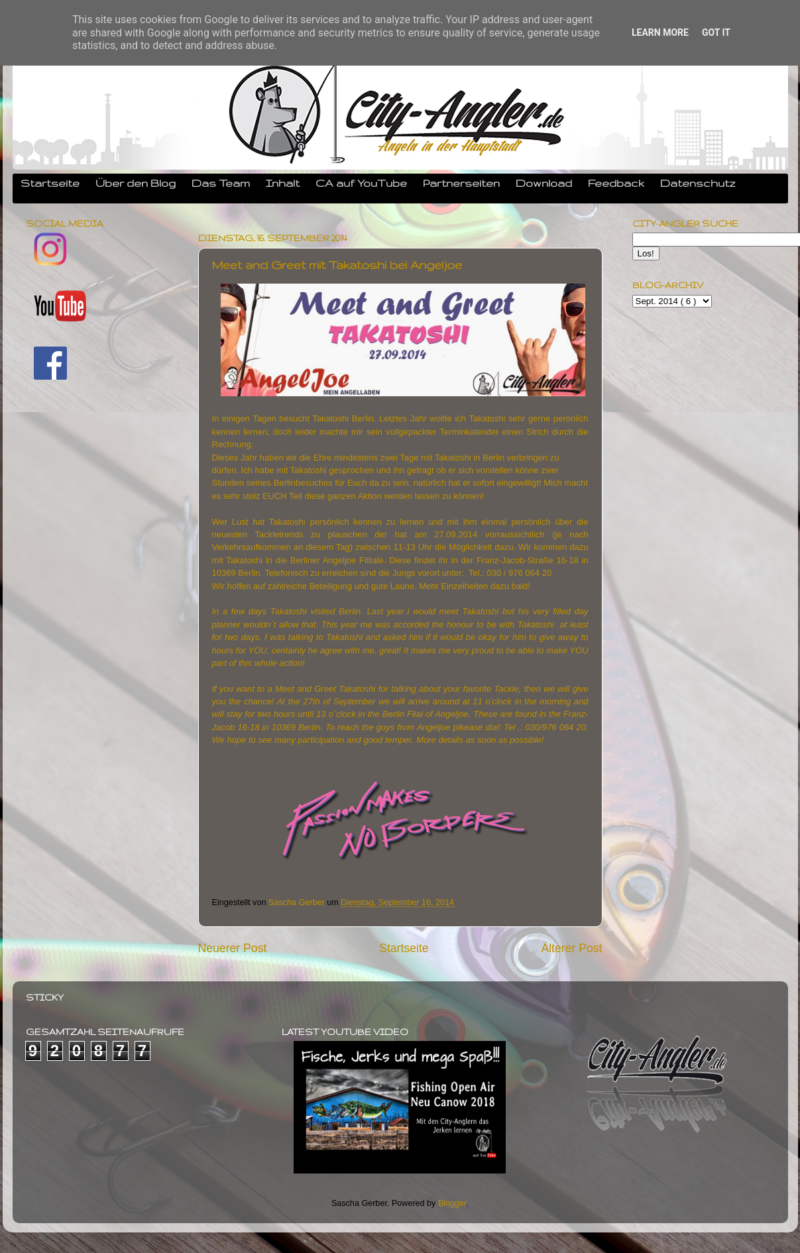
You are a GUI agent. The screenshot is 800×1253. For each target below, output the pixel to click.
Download (544, 183)
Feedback (616, 183)
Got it (716, 32)
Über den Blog (135, 183)
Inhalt (283, 183)
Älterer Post (571, 948)
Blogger (452, 1203)
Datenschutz (698, 183)
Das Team (221, 183)
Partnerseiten (461, 183)
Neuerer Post (232, 948)
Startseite (50, 183)
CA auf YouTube (361, 183)
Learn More (660, 32)
